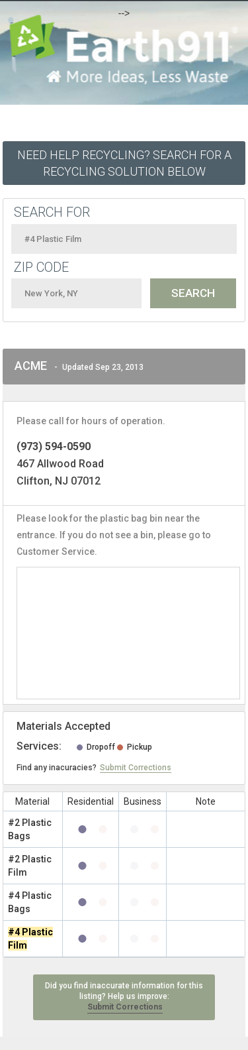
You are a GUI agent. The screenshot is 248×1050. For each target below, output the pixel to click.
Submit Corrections (135, 767)
